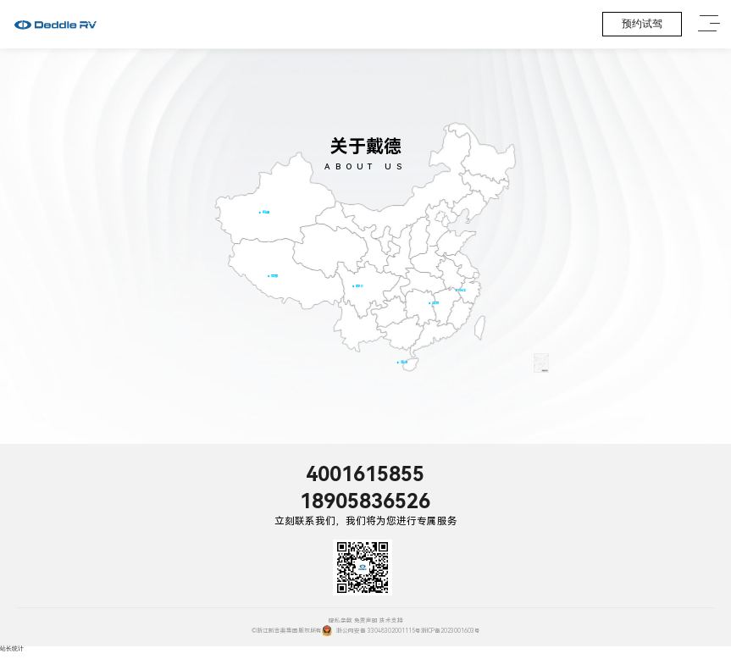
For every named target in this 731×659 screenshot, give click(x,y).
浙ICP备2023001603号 (450, 631)
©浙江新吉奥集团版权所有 (287, 631)
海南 (403, 362)
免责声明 (366, 620)
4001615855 (365, 474)
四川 (359, 286)
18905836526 (365, 501)
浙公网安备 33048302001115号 (371, 630)
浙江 (461, 290)
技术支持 (391, 620)
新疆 (265, 212)
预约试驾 (642, 24)
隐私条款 (340, 620)
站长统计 (12, 648)
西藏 (274, 276)
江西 (435, 303)
